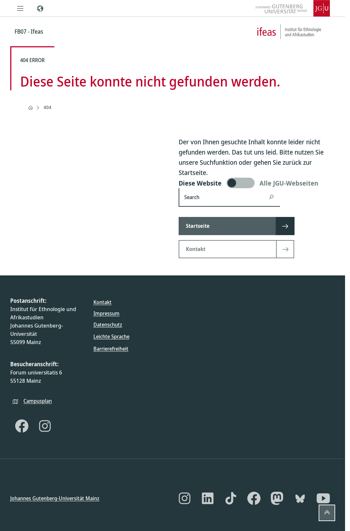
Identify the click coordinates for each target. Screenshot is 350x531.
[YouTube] (323, 498)
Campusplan (37, 400)
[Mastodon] (277, 498)
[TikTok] (230, 498)
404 (48, 107)
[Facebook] (21, 426)
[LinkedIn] (207, 498)
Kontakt (102, 302)
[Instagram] (45, 426)
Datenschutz (107, 324)
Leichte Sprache (111, 336)
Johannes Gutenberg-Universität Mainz (54, 498)
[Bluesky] (300, 498)
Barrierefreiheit (110, 348)
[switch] (257, 183)
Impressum (106, 313)
